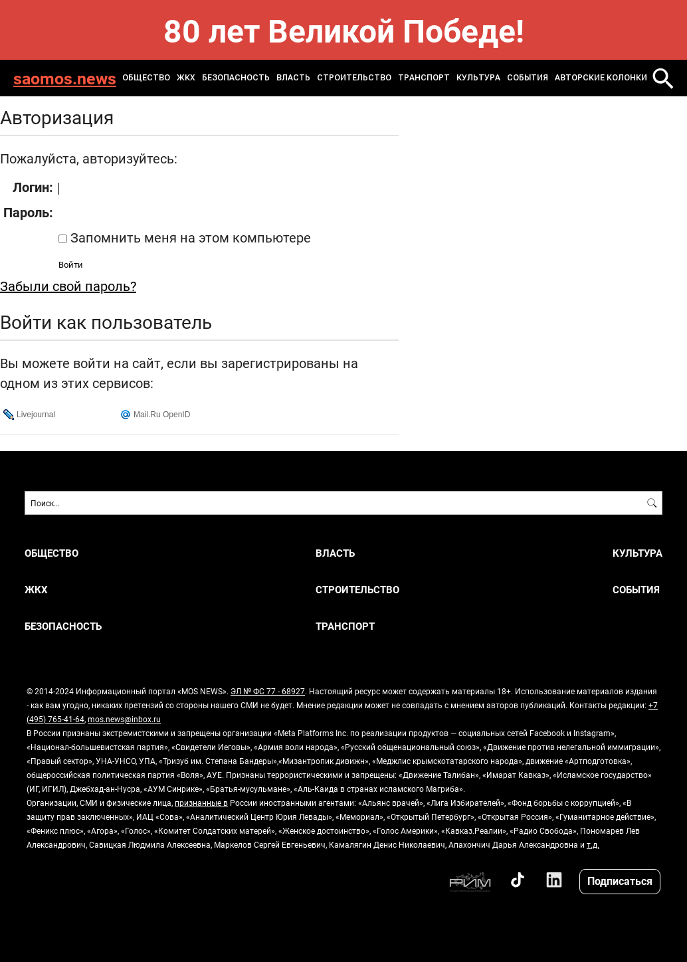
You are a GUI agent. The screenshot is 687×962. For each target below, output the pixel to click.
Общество (146, 77)
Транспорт (424, 77)
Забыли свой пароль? (68, 285)
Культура (478, 77)
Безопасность (236, 77)
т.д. (593, 844)
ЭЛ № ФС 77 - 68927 (268, 691)
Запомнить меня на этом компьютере (189, 237)
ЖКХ (186, 77)
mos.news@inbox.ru (124, 719)
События (527, 77)
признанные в (201, 802)
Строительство (354, 77)
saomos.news (64, 78)
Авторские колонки (601, 77)
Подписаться (619, 881)
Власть (293, 77)
